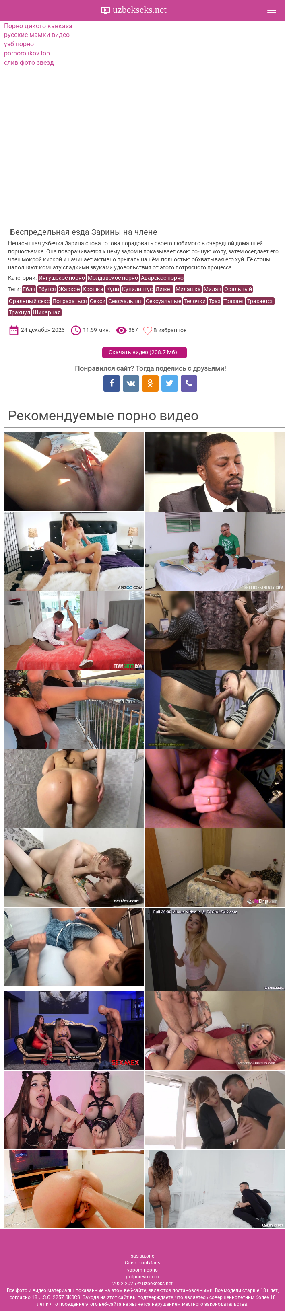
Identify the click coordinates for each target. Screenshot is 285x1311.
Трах (215, 301)
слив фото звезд (29, 62)
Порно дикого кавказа (38, 26)
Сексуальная (125, 301)
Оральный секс (29, 301)
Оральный (238, 289)
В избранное (169, 330)
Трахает (233, 301)
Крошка (93, 289)
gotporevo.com (142, 1277)
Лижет (164, 289)
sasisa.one (142, 1256)
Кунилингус (137, 289)
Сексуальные (163, 301)
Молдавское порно (113, 278)
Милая (212, 289)
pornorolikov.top (27, 53)
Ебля (29, 289)
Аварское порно (162, 278)
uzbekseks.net (138, 9)
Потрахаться (69, 301)
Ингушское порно (62, 278)
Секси (97, 301)
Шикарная (47, 312)
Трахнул (19, 312)
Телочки (195, 301)
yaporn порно (142, 1270)
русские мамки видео (37, 35)
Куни (112, 289)
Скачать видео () (143, 352)
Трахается (260, 301)
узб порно (19, 44)
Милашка (188, 289)
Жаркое (69, 289)
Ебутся (47, 289)
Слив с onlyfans (142, 1263)
